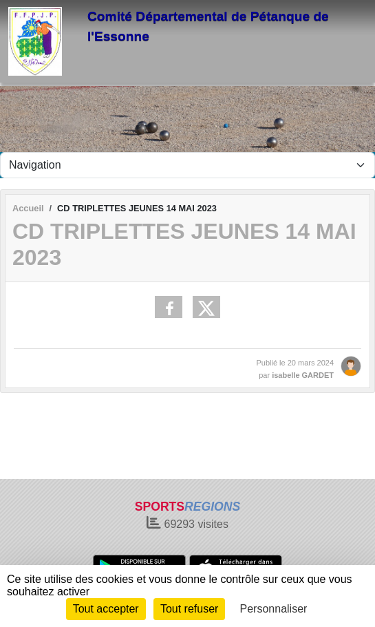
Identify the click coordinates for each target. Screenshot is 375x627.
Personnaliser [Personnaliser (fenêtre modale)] (274, 609)
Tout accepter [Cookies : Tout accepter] (106, 609)
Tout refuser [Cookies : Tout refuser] (189, 609)
